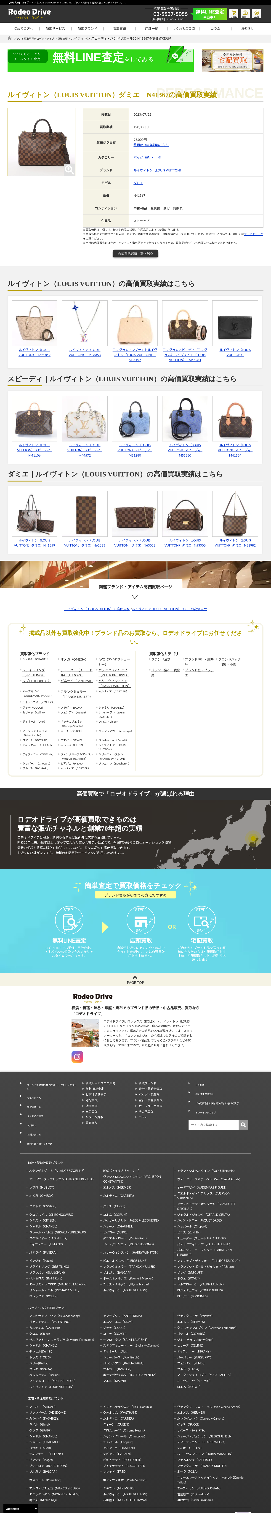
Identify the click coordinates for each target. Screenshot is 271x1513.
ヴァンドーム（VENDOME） (48, 1386)
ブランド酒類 (159, 659)
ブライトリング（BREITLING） (32, 671)
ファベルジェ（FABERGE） (195, 1433)
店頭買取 (92, 1114)
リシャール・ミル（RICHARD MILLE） (55, 1272)
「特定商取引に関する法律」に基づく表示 (220, 1103)
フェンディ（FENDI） (191, 1341)
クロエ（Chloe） (40, 1311)
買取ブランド (87, 28)
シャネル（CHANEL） (44, 1208)
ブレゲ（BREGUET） (191, 1254)
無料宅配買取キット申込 (40, 1130)
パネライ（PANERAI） (74, 678)
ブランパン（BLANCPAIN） (48, 1254)
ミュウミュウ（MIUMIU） (195, 1359)
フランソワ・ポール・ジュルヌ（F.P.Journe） (207, 1248)
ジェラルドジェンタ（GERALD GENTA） (204, 1196)
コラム (215, 28)
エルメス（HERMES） (118, 1169)
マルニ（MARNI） (115, 1359)
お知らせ (247, 28)
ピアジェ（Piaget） (42, 1242)
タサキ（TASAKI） (41, 1421)
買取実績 (119, 28)
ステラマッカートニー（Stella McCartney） (132, 1323)
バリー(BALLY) (38, 1341)
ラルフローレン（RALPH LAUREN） (201, 1266)
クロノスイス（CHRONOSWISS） (52, 1196)
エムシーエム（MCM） (118, 1299)
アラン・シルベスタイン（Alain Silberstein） (207, 1152)
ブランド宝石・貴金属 (165, 668)
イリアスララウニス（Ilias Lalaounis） (128, 1380)
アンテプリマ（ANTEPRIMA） (123, 1293)
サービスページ (253, 234)
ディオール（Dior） (116, 1329)
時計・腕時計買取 (150, 1097)
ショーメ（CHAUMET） (119, 1208)
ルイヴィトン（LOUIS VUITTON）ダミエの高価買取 (169, 609)
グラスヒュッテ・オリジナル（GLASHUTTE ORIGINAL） (206, 1188)
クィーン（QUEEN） (117, 1398)
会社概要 (198, 1091)
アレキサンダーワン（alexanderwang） (55, 1293)
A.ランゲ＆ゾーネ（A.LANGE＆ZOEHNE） (57, 1152)
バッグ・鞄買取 (149, 1103)
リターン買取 (94, 1125)
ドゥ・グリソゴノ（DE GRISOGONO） (129, 1226)
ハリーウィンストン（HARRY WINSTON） (112, 680)
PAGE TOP (135, 991)
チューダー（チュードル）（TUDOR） (77, 671)
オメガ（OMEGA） (72, 659)
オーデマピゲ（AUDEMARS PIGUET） (202, 1169)
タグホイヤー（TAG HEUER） (49, 1220)
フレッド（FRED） (115, 1445)
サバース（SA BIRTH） (192, 1404)
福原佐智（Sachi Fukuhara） (196, 1473)
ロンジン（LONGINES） (193, 1278)
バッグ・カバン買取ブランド (45, 1288)
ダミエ (138, 183)
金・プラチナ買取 (150, 1114)
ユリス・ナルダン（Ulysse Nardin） (127, 1266)
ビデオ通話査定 (96, 1103)
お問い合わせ (32, 1125)
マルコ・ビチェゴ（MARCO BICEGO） (55, 1462)
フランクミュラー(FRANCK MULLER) (201, 1439)
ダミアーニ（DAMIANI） (120, 1421)
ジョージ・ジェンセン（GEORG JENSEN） (205, 1410)
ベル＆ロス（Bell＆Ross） (46, 1260)
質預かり (92, 1131)
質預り (241, 13)
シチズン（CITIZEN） (43, 1202)
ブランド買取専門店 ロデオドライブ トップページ (51, 1094)
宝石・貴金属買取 (150, 1108)
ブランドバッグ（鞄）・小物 (232, 661)
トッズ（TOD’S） (41, 1335)
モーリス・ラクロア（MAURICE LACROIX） (58, 1266)
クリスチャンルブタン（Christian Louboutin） (207, 1305)
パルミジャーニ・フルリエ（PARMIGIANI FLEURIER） (205, 1234)
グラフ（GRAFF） (41, 1404)
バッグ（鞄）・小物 (147, 158)
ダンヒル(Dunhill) (40, 1329)
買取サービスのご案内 (100, 1091)
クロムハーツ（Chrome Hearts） (125, 1404)
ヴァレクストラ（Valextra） (195, 1293)
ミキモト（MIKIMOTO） (119, 1462)
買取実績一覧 (32, 1108)
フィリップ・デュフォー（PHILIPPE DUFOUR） (209, 1242)
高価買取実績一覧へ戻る (135, 253)
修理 (255, 13)
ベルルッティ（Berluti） (45, 1353)
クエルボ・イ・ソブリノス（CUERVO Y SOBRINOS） (203, 1177)
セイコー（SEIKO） (116, 1214)
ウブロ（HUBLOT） (34, 678)
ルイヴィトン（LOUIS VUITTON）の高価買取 (97, 609)
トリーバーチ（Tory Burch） (122, 1335)
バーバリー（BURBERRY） (195, 1335)
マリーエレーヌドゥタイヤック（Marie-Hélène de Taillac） (210, 1453)
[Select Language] (20, 1508)
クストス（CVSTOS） (43, 1188)
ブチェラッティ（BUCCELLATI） (125, 1439)
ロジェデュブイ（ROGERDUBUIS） (201, 1272)
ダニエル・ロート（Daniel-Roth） (125, 1220)
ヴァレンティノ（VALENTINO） (50, 1299)
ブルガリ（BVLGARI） (118, 1254)
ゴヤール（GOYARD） (192, 1311)
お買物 (228, 13)
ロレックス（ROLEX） (36, 696)
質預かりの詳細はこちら (151, 145)
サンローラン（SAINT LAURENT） (126, 1317)
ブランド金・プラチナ (198, 668)
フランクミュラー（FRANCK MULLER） (74, 689)
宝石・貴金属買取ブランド (44, 1374)
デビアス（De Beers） (118, 1427)
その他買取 (146, 1120)
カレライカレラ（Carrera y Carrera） (201, 1392)
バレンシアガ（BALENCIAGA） (124, 1341)
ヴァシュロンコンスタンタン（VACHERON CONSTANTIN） (132, 1161)
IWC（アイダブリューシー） (113, 661)
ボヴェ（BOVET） (189, 1260)
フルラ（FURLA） (189, 1347)
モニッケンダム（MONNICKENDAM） (55, 1467)
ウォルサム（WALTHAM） (121, 1386)
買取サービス (55, 28)
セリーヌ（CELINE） (191, 1323)
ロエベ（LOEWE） (189, 1364)
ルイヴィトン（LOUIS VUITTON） (158, 170)
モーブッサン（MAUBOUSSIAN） (199, 1462)
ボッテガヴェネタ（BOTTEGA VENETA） (130, 1353)
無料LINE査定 (95, 1097)
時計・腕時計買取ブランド (44, 1146)
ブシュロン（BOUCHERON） (49, 1439)
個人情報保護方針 (203, 1097)
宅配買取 (92, 1108)
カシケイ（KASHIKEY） (45, 1392)
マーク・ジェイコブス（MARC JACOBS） (205, 1353)
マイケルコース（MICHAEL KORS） (53, 1359)
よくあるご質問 (183, 28)
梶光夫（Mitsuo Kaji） (44, 1473)
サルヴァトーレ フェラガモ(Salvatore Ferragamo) (61, 1317)
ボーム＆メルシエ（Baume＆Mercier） (129, 1260)
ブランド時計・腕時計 (198, 659)
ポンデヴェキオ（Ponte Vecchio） (125, 1453)
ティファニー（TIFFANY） (47, 1226)
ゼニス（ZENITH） (190, 1214)
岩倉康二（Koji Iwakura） (194, 1467)
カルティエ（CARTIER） (119, 1177)
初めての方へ (23, 28)
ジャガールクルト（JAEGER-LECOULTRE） (132, 1202)
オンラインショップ (205, 1108)
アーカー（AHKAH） (43, 1380)
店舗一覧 (151, 28)
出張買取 (92, 1120)
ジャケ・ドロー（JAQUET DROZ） (200, 1202)
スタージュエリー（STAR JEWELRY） (202, 1415)
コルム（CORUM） (116, 1196)
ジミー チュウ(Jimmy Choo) (195, 1317)
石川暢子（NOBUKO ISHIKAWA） (126, 1473)
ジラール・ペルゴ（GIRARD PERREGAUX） (58, 1214)
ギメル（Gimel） (40, 1398)
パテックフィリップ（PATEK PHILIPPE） (111, 671)
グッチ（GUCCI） (115, 1188)
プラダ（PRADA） (41, 1347)
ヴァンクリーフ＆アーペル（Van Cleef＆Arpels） (209, 1161)
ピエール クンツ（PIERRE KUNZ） (126, 1242)
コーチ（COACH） (115, 1311)
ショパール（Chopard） (193, 1208)
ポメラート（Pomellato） (46, 1453)
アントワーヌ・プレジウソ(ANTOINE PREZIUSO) (61, 1161)
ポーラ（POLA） (188, 1445)
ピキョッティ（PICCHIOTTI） (123, 1433)
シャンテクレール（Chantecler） (125, 1410)
